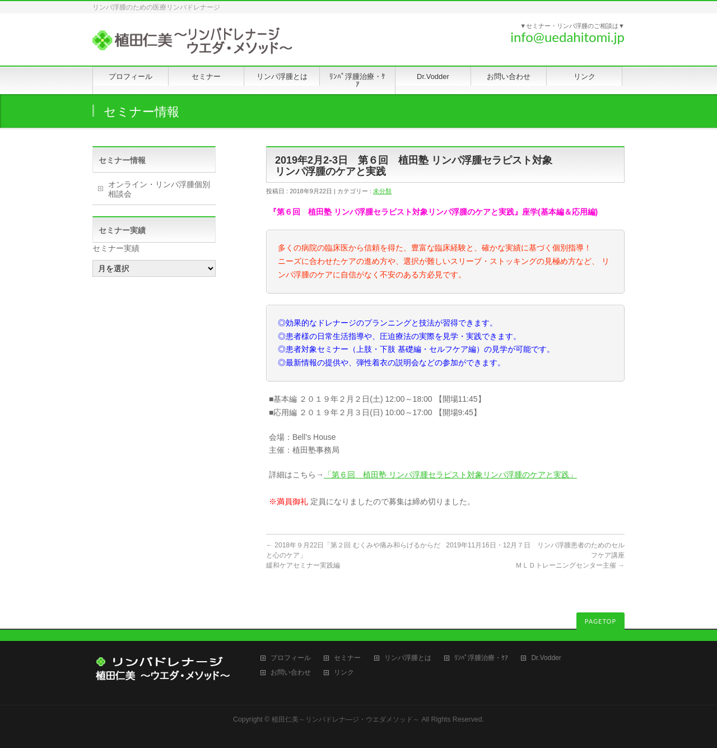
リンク (344, 672)
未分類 (382, 191)
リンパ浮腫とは (407, 658)
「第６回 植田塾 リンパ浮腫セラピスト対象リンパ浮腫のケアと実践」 (450, 474)
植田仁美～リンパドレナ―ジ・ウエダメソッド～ (346, 719)
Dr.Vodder (546, 658)
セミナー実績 (115, 248)
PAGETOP (600, 621)
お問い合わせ (291, 672)
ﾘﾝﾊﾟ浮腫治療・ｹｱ (481, 658)
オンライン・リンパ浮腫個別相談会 (159, 189)
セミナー (347, 658)
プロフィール (291, 658)
